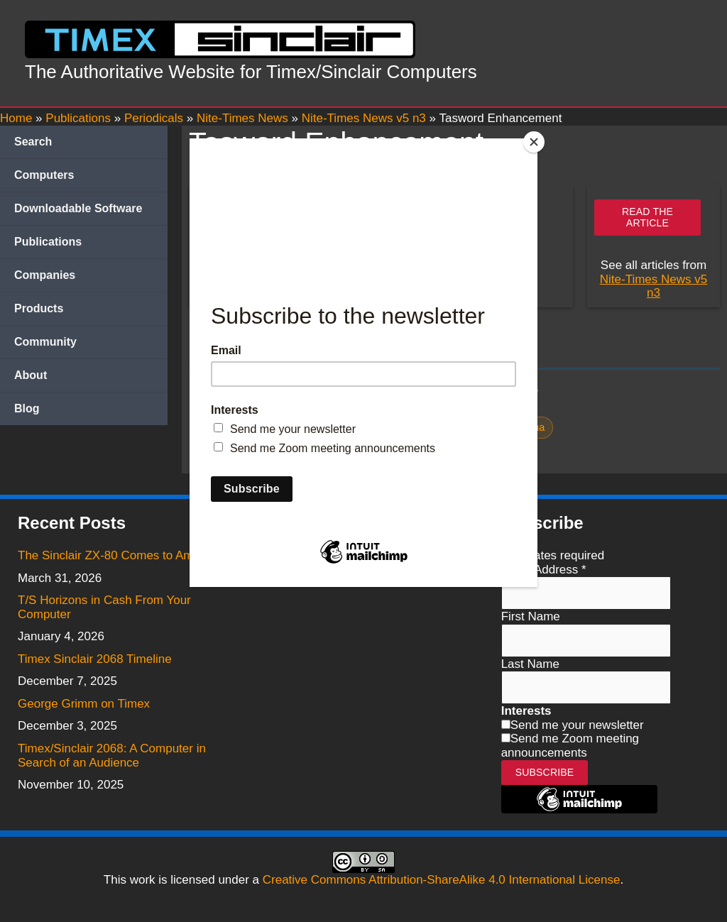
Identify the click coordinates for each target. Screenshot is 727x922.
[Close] (534, 142)
